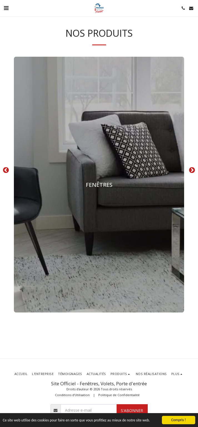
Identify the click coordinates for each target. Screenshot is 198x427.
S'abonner (132, 410)
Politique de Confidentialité (119, 395)
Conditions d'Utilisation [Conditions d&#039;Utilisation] (72, 395)
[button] (6, 8)
